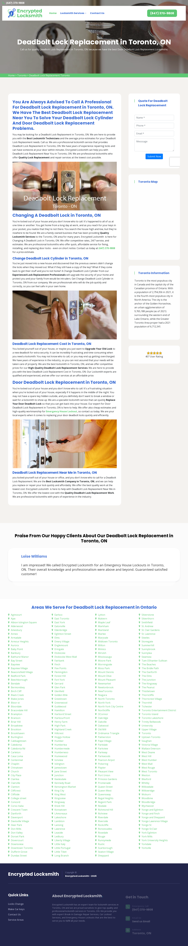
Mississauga (105, 656)
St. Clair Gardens (151, 630)
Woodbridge (148, 802)
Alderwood (17, 626)
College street (18, 798)
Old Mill (102, 729)
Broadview (16, 725)
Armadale (16, 637)
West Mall (147, 763)
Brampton (16, 714)
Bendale (15, 683)
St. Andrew (147, 626)
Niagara (102, 695)
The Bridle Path (150, 668)
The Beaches (149, 664)
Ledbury (59, 836)
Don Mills (16, 828)
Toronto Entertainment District (159, 710)
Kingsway (59, 802)
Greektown (60, 698)
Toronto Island (150, 714)
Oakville (102, 721)
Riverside (103, 821)
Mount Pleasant (107, 679)
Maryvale (103, 637)
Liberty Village (62, 840)
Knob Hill (59, 805)
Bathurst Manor (20, 656)
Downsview (17, 844)
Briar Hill (16, 721)
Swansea (146, 656)
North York (104, 702)
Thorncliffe (148, 695)
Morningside (105, 664)
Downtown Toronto (22, 848)
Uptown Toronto (151, 737)
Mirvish (102, 653)
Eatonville (59, 626)
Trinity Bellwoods (151, 721)
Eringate (59, 649)
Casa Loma (17, 756)
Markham (103, 626)
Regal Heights (105, 798)
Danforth (16, 813)
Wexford (146, 779)
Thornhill (147, 702)
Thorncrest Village (152, 698)
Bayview (15, 664)
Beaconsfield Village (22, 672)
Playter (102, 767)
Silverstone (148, 614)
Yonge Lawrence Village (155, 821)
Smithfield (147, 622)
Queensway (104, 794)
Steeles (146, 637)
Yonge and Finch (151, 813)
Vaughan (147, 741)
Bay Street (16, 660)
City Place (16, 775)
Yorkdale (146, 844)
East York (59, 622)
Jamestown (60, 767)
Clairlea (15, 779)
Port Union (104, 775)
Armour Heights (20, 641)
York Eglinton (149, 832)
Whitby (145, 783)
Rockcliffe (103, 825)
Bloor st (15, 702)
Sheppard (103, 855)
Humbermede (62, 748)
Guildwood (60, 706)
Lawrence (59, 828)
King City (59, 790)
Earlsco (58, 614)
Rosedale (103, 832)
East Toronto (61, 618)
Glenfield (59, 691)
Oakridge (103, 718)
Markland (103, 630)
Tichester (147, 706)
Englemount (61, 645)
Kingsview (60, 798)
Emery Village (61, 641)
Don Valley (17, 832)
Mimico (102, 649)
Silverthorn (148, 618)
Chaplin (15, 763)
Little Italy (59, 844)
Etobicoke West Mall (65, 656)
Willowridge (148, 790)
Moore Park (104, 660)
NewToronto (105, 691)
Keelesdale (60, 779)
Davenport (17, 817)
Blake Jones (17, 698)
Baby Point (17, 649)
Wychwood (147, 805)
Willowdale (147, 786)
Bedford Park (18, 676)
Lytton (101, 614)
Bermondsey (18, 687)
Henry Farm (60, 721)
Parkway (102, 752)
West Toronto (149, 771)
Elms (57, 637)
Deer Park (16, 825)
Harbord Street (62, 714)
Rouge (101, 836)
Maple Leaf (104, 622)
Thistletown (148, 691)
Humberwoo (61, 752)
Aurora (15, 645)
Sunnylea (147, 653)
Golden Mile (61, 695)
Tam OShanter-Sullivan (154, 660)
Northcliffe (104, 710)
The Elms (147, 676)
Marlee (102, 633)
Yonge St (146, 825)
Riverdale (103, 817)
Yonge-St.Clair (149, 828)
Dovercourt (17, 840)
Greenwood (60, 702)
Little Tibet (60, 851)
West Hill (146, 756)
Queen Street (105, 786)
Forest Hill (60, 676)
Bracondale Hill (19, 710)
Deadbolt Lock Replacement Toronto (49, 75)
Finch (57, 664)
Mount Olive (104, 676)
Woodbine (147, 798)
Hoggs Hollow (62, 737)
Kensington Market (65, 786)
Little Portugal (62, 848)
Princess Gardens (107, 779)
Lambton (59, 821)
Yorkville (146, 848)
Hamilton (59, 710)
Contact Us (97, 13)
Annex (14, 633)
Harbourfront (62, 718)
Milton (101, 645)
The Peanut (148, 687)
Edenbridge (60, 630)
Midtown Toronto (108, 641)
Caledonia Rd (18, 748)
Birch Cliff (16, 691)
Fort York (59, 679)
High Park (60, 725)
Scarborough (105, 848)
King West (60, 794)
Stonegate (147, 641)
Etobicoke (59, 653)
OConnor (103, 714)
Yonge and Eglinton (152, 809)
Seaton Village (106, 851)
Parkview (103, 748)
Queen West (104, 790)
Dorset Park (17, 836)
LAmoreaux (60, 813)
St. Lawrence (148, 633)
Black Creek (17, 695)
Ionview (58, 760)
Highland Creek (63, 729)
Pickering (103, 763)
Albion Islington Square (24, 622)
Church (15, 771)
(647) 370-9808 (15, 3)
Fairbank (59, 660)
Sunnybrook (148, 649)
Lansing (58, 825)
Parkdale (103, 744)
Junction (59, 775)
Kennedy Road (62, 783)
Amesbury (16, 630)
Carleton (15, 752)
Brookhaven (18, 733)
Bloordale (16, 706)
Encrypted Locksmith (33, 874)
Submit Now (154, 156)
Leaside (58, 832)
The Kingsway (149, 683)
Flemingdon (60, 672)
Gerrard (58, 683)
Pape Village (104, 741)
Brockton (16, 729)
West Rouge (148, 767)
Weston (146, 775)
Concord (15, 802)
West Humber (149, 760)
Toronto (22, 75)
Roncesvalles (105, 828)
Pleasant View (105, 771)
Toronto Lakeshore (152, 718)
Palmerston (104, 737)
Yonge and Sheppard (153, 817)
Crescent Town (19, 809)
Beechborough (19, 679)
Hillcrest (58, 733)
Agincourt (16, 614)
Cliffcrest (16, 790)
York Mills (147, 836)
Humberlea (60, 744)
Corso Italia (17, 805)
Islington (59, 763)
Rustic (101, 844)
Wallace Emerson (151, 748)
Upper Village (149, 729)
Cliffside (15, 794)
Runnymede (104, 840)
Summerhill (148, 645)
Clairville (15, 783)
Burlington (17, 737)
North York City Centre (110, 706)
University (147, 725)
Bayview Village (19, 668)
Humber (59, 741)
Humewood (60, 756)
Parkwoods (104, 756)
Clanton (15, 786)
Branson (15, 718)
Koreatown (60, 809)
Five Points (60, 668)
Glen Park (59, 687)
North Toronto (106, 698)
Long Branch (61, 855)
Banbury (15, 653)
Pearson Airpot (106, 760)
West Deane (148, 752)
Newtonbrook (106, 687)
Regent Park (105, 802)
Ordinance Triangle (108, 733)
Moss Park (104, 668)
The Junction (149, 679)
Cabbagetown (18, 741)
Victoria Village (150, 744)
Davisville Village (20, 821)
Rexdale (102, 805)
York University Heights (155, 840)
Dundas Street (19, 855)
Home (53, 13)
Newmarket (104, 683)
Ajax (13, 618)
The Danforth (149, 672)
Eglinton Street (62, 633)
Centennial (17, 760)
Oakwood (103, 725)
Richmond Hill (105, 809)
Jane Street (60, 771)
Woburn (146, 794)
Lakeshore (60, 817)
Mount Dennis (106, 672)
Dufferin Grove (19, 851)
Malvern (102, 618)
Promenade (104, 783)
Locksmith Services (72, 13)
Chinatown (17, 767)
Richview (102, 813)
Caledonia (16, 744)
